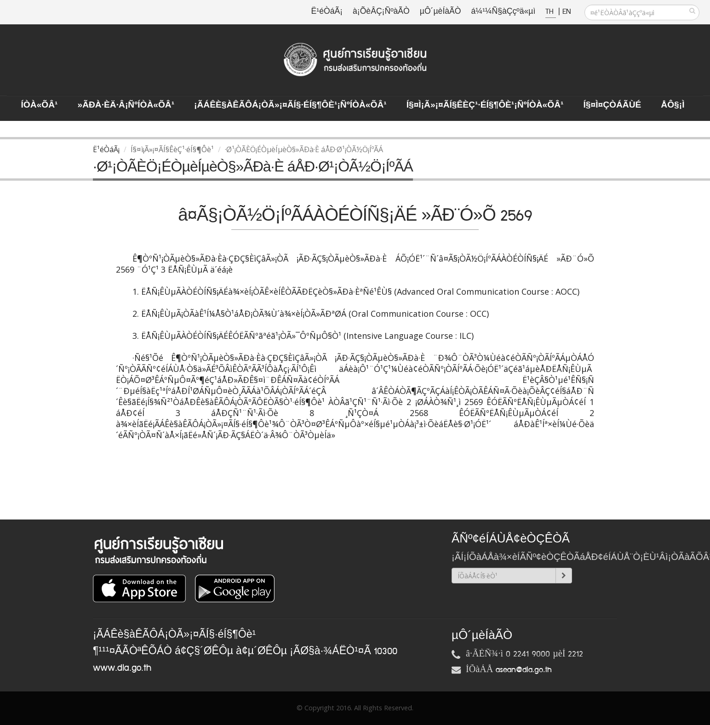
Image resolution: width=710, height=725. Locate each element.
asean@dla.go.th (524, 670)
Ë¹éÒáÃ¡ (327, 11)
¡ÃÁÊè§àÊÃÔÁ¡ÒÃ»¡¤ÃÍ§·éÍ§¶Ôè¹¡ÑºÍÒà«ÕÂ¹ (290, 105)
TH (550, 11)
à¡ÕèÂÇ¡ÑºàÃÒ (381, 11)
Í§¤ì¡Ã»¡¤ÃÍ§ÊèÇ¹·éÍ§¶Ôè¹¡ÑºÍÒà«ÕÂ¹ (485, 105)
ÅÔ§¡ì (672, 105)
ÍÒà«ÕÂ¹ (39, 105)
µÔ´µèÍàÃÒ (440, 11)
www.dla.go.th (122, 668)
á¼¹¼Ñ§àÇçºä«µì (503, 11)
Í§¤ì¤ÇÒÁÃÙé (612, 105)
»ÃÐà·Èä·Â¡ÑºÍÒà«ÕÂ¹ (125, 105)
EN (566, 11)
